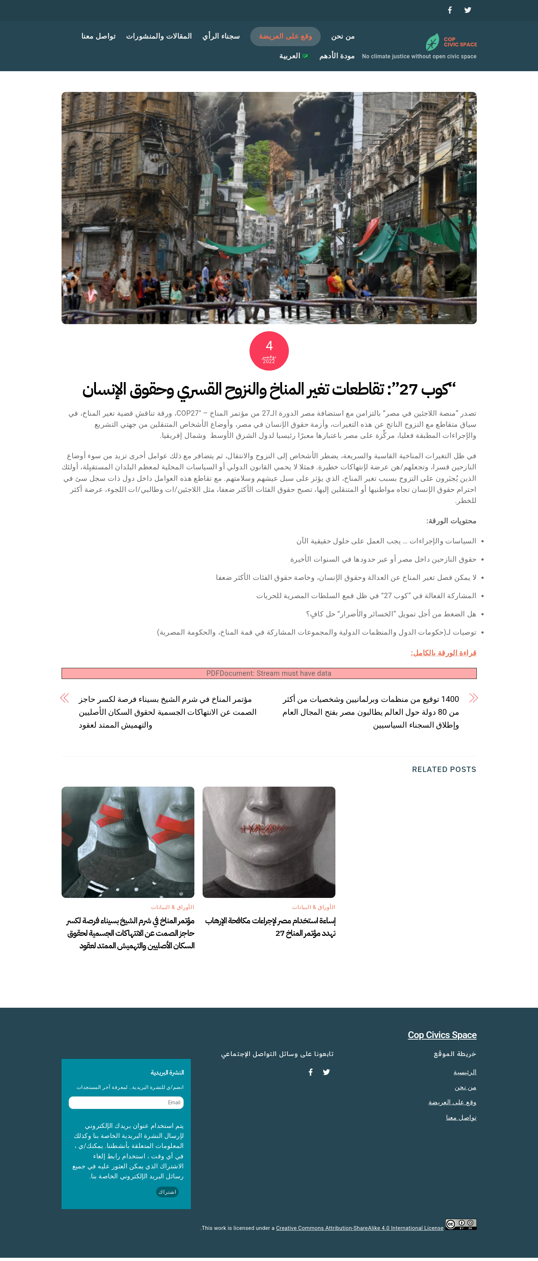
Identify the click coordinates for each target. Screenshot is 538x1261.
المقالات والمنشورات (159, 38)
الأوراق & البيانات (172, 911)
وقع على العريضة (285, 38)
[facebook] (450, 9)
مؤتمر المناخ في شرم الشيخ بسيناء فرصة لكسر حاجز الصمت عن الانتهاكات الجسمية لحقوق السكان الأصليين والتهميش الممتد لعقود (167, 715)
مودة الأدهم (337, 57)
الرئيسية (465, 1075)
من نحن (343, 38)
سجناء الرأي (221, 38)
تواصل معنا (98, 38)
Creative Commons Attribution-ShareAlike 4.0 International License (360, 1231)
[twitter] (468, 9)
